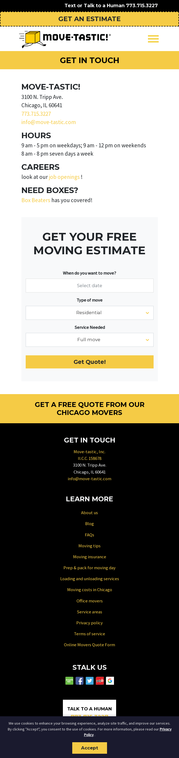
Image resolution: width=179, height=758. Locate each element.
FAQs (89, 535)
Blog (89, 523)
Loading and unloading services (89, 579)
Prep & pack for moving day (89, 568)
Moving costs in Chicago (89, 589)
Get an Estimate (89, 19)
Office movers (90, 601)
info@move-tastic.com (48, 122)
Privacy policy (89, 623)
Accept (89, 748)
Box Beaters (35, 200)
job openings (64, 176)
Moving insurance (89, 557)
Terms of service (89, 634)
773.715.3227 (142, 5)
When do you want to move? (89, 273)
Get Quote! (90, 362)
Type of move (89, 300)
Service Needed (89, 327)
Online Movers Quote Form (89, 645)
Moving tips (89, 546)
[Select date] (89, 285)
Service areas (89, 612)
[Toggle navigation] (153, 39)
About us (89, 512)
